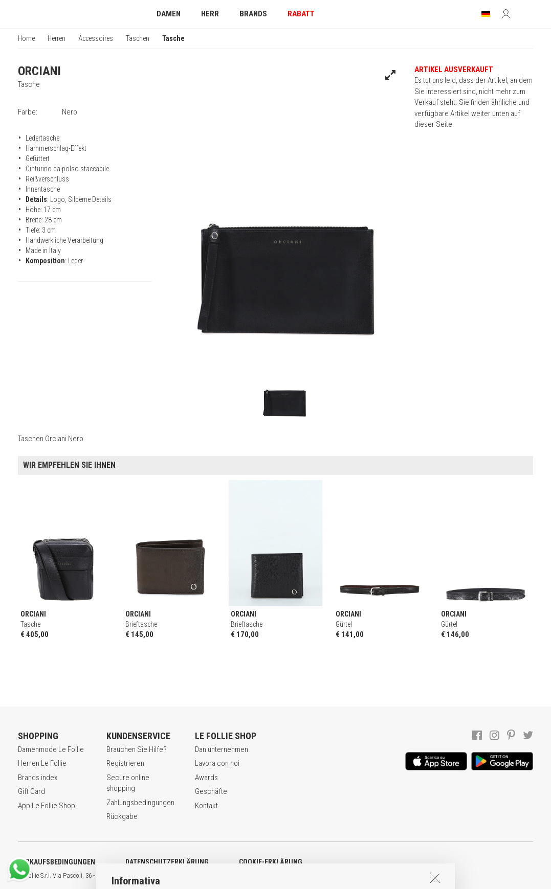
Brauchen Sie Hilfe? (136, 749)
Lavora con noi (217, 763)
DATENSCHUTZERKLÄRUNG (167, 862)
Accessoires (95, 38)
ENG (363, 875)
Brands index (37, 777)
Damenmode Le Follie (51, 749)
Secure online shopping (127, 783)
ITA (351, 875)
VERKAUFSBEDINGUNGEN (56, 862)
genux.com (328, 875)
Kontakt (206, 805)
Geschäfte (211, 791)
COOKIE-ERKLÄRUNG (270, 862)
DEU (376, 875)
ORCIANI (39, 71)
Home (26, 38)
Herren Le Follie (42, 763)
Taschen (137, 38)
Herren (56, 38)
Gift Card (31, 791)
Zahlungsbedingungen (140, 802)
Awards (206, 777)
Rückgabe (122, 816)
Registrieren (125, 763)
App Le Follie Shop (46, 805)
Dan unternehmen (221, 749)
